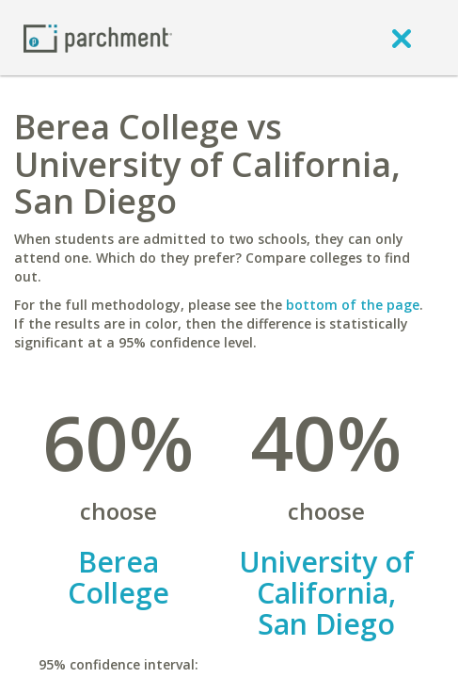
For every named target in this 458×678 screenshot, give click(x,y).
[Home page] (98, 37)
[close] (401, 37)
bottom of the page (352, 305)
